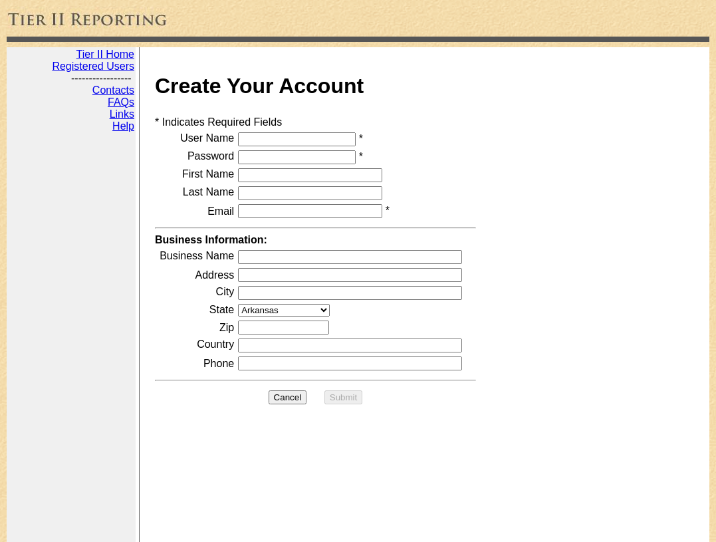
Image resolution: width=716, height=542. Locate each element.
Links (122, 114)
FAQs (121, 102)
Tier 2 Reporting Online (60, 527)
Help (123, 126)
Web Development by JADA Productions (204, 527)
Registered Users (93, 66)
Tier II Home (105, 54)
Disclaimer (321, 527)
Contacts (113, 90)
